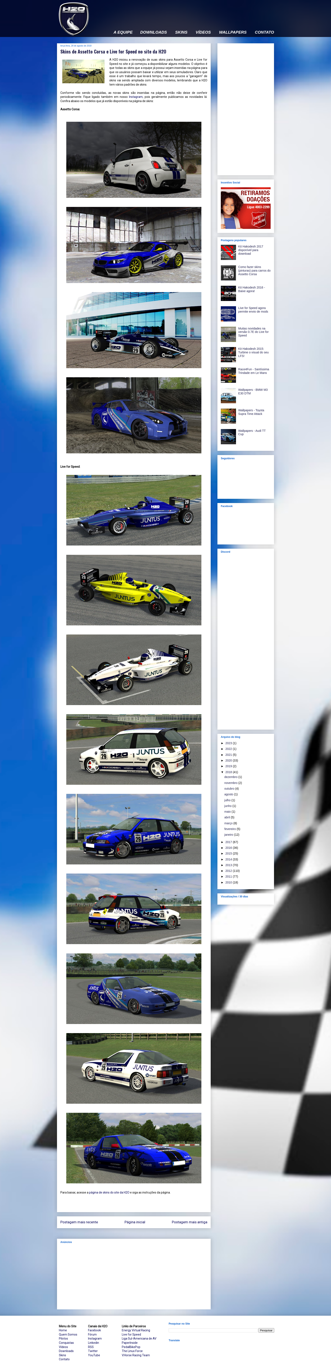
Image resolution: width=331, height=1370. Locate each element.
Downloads (66, 1351)
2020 (229, 760)
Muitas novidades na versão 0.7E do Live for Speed (253, 332)
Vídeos (63, 1347)
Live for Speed (131, 1334)
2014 (229, 859)
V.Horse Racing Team (136, 1355)
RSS (91, 1347)
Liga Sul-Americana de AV (139, 1338)
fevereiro (230, 829)
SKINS (181, 32)
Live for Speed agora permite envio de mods (253, 309)
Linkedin (93, 1342)
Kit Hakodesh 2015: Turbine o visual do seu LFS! (253, 352)
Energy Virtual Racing (136, 1330)
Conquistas (66, 1342)
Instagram (136, 96)
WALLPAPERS (233, 32)
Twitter (93, 1351)
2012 (229, 870)
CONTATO (264, 32)
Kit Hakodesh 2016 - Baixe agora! (251, 289)
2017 (229, 842)
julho (227, 800)
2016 (229, 847)
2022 (229, 749)
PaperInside (130, 1342)
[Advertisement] (197, 12)
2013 (229, 865)
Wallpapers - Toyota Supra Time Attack (251, 412)
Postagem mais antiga (189, 1222)
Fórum (92, 1334)
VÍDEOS (203, 32)
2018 (229, 772)
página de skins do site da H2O (109, 1192)
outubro (229, 788)
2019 (229, 766)
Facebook (94, 1330)
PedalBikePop (131, 1347)
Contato (64, 1359)
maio (228, 811)
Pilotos (63, 1338)
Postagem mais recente (79, 1222)
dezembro (231, 777)
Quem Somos (68, 1334)
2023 (229, 743)
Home (63, 1330)
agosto (229, 794)
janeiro (229, 834)
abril (227, 817)
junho (228, 806)
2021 (229, 754)
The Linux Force (132, 1351)
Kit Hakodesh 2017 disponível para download (250, 250)
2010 (229, 882)
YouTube (94, 1355)
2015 (229, 853)
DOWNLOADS (153, 32)
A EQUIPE (123, 32)
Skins (62, 1355)
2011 (229, 876)
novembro (231, 783)
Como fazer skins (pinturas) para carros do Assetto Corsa (254, 270)
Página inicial (135, 1222)
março (228, 823)
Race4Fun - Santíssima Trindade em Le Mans (253, 371)
